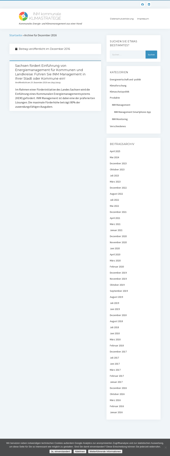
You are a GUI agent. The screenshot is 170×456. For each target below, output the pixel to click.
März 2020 (115, 260)
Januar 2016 (116, 412)
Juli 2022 (114, 199)
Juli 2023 (114, 175)
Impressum (143, 18)
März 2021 (115, 224)
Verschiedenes (118, 126)
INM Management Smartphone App (132, 112)
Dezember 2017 (118, 351)
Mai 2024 (114, 157)
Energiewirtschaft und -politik (125, 79)
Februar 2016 (117, 406)
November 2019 (118, 278)
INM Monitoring (120, 119)
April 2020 (115, 254)
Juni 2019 (115, 309)
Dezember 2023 (118, 163)
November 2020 (118, 242)
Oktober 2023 (117, 169)
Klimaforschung (118, 85)
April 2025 (115, 151)
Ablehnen (80, 451)
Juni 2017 (115, 363)
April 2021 (115, 218)
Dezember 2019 (118, 272)
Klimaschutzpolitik (119, 91)
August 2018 (116, 321)
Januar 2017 (116, 382)
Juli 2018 (114, 327)
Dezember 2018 (118, 315)
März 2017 (115, 369)
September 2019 (119, 290)
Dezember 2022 (118, 187)
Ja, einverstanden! (60, 451)
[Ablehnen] (165, 447)
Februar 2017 (117, 375)
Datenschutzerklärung (122, 18)
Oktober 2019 (117, 284)
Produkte (115, 97)
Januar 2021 (116, 230)
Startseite (15, 35)
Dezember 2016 (118, 388)
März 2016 (115, 400)
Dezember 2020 (118, 236)
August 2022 (116, 193)
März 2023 (115, 181)
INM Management (121, 104)
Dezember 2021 (118, 212)
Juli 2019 (114, 303)
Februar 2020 (117, 266)
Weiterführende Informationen (105, 451)
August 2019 (116, 297)
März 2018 (115, 339)
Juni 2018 (115, 333)
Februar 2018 (117, 345)
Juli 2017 (114, 357)
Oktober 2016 (117, 394)
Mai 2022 (114, 205)
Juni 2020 (115, 248)
